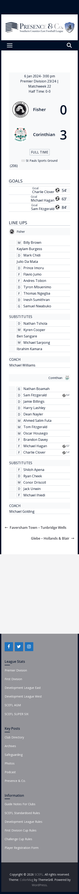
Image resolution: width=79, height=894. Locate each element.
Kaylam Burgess (29, 248)
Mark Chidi (31, 255)
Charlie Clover (43, 191)
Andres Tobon (34, 280)
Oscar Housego (35, 433)
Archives (10, 746)
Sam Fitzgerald (42, 208)
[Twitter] (19, 646)
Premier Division (16, 670)
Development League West (23, 696)
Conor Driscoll (34, 482)
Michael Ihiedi (34, 495)
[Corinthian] (39, 134)
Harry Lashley (34, 407)
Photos (10, 763)
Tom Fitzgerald (35, 427)
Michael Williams (22, 365)
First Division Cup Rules (20, 830)
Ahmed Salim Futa (37, 420)
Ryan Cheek (32, 476)
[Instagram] (29, 646)
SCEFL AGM (13, 705)
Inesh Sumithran (36, 299)
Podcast (10, 772)
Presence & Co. (15, 781)
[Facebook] (9, 646)
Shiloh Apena (33, 469)
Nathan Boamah (36, 388)
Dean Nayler (33, 414)
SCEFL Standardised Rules (22, 813)
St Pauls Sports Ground (42, 161)
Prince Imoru (33, 268)
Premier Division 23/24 (38, 81)
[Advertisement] (39, 594)
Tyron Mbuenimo (37, 287)
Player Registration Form (22, 848)
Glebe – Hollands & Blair (52, 538)
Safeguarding (14, 755)
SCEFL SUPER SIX (16, 714)
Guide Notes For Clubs (20, 804)
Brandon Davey (35, 439)
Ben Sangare (27, 336)
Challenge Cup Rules (18, 839)
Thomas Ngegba (36, 293)
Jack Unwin (32, 488)
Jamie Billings (33, 401)
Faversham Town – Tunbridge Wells (35, 527)
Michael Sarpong (36, 342)
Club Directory (14, 737)
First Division (13, 679)
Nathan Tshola (35, 323)
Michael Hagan (42, 200)
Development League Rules (23, 822)
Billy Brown (32, 242)
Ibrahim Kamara (29, 349)
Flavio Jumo (32, 274)
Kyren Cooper (34, 329)
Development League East (23, 688)
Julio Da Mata (27, 261)
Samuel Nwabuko (37, 306)
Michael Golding (22, 511)
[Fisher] (39, 109)
